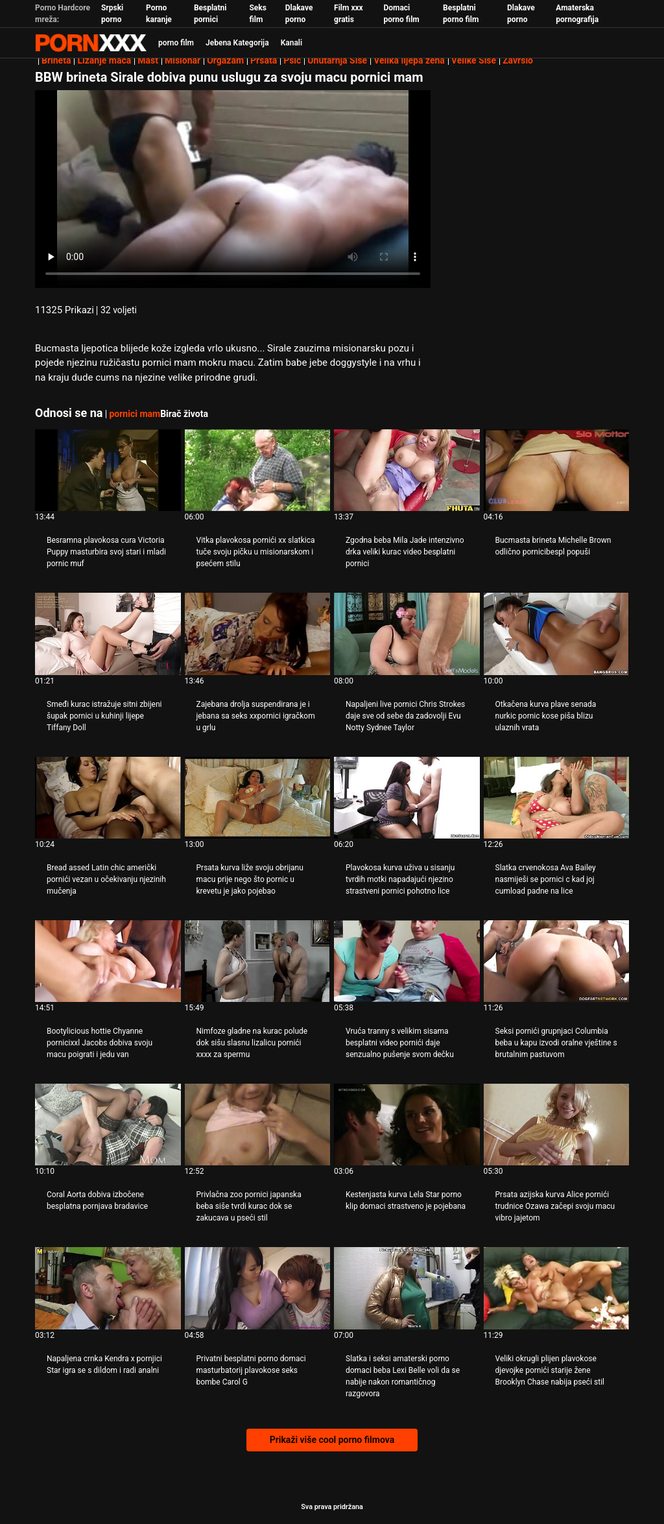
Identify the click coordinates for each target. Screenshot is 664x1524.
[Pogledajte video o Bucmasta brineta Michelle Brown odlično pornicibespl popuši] (557, 470)
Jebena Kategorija (237, 42)
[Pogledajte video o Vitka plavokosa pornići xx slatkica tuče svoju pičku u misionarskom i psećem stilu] (258, 470)
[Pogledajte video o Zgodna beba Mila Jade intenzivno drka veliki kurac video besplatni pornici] (407, 470)
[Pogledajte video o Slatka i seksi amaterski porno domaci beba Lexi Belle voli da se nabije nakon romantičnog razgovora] (407, 1288)
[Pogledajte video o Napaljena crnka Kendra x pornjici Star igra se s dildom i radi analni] (108, 1288)
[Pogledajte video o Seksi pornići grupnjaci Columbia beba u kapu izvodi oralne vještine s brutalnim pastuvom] (557, 961)
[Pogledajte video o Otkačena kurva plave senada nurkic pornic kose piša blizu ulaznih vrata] (557, 633)
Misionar (182, 60)
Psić (292, 60)
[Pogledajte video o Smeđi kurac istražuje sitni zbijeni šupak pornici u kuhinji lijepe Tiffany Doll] (108, 633)
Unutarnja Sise (337, 60)
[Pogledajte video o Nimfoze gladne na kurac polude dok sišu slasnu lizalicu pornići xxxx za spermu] (258, 961)
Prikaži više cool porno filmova (332, 1440)
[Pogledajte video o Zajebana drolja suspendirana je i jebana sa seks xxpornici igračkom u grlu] (258, 633)
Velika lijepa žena (409, 60)
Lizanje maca (104, 60)
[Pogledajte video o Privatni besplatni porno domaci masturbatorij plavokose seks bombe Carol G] (258, 1288)
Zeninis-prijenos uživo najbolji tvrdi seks (91, 43)
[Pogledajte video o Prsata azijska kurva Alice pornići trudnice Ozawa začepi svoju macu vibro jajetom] (557, 1124)
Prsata (263, 60)
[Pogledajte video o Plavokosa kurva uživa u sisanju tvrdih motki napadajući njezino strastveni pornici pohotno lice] (407, 798)
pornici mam (134, 414)
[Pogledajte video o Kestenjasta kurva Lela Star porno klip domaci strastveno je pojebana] (407, 1124)
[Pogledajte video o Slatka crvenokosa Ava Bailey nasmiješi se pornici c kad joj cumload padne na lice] (557, 798)
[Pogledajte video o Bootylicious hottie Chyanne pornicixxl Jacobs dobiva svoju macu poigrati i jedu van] (108, 961)
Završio (518, 60)
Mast (147, 60)
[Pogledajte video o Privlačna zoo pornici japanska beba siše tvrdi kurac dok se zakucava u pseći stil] (258, 1124)
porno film (176, 42)
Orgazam (225, 60)
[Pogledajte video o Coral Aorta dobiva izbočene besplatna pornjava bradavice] (108, 1124)
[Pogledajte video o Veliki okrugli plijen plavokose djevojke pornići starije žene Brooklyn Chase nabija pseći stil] (557, 1288)
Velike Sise (473, 60)
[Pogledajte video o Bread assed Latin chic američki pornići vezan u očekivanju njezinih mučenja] (108, 798)
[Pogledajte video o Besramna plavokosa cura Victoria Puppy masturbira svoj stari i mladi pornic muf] (108, 470)
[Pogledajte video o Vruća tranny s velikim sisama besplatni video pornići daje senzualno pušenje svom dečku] (407, 961)
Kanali (291, 42)
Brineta (56, 60)
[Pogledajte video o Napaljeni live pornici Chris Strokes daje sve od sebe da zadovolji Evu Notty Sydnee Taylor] (407, 633)
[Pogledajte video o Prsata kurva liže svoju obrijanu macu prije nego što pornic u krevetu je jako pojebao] (258, 798)
